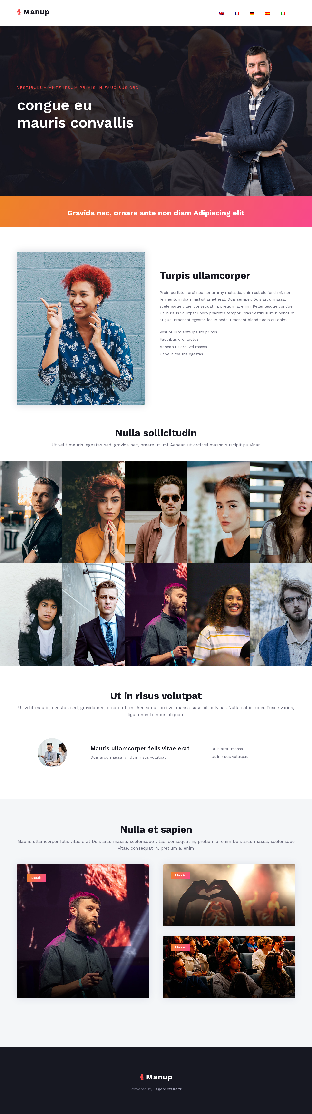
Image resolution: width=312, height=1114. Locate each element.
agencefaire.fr (169, 1089)
